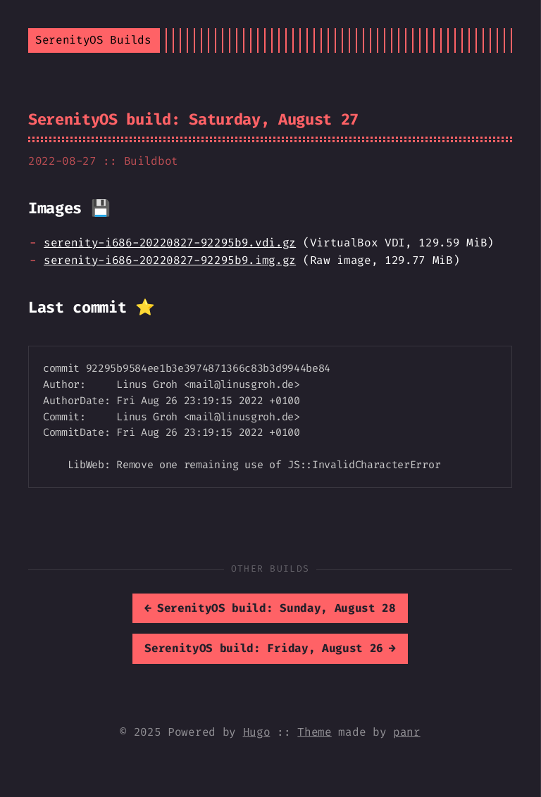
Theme (314, 731)
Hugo (256, 731)
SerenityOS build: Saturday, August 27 (193, 119)
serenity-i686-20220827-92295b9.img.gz (170, 260)
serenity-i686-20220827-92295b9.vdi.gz (170, 242)
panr (407, 731)
